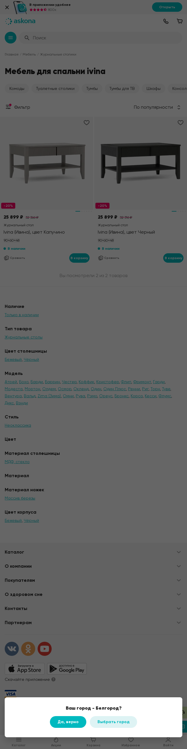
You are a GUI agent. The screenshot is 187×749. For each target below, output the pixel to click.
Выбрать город (113, 721)
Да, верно (68, 721)
